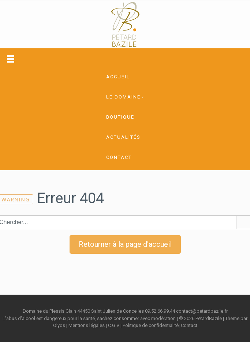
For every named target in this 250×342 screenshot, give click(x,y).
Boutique (120, 117)
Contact (119, 157)
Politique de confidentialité (151, 325)
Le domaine (123, 97)
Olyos (59, 325)
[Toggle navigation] (10, 59)
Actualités (123, 137)
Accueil (118, 76)
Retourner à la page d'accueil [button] (125, 244)
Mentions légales (86, 325)
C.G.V (113, 325)
